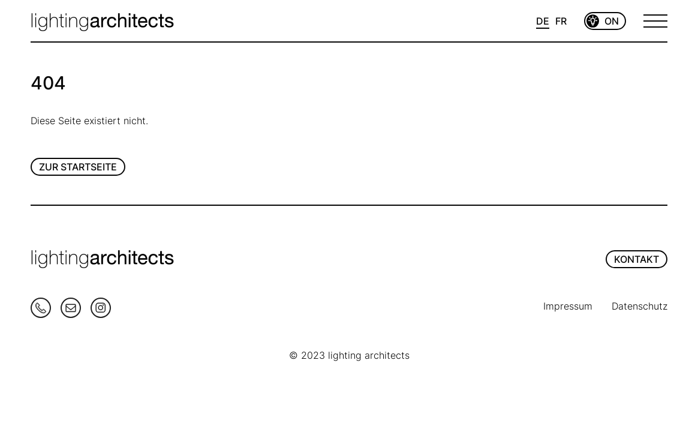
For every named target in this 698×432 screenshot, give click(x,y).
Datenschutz (639, 306)
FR (561, 21)
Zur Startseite (78, 167)
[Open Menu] (655, 21)
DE (542, 21)
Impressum (567, 306)
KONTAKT (636, 259)
